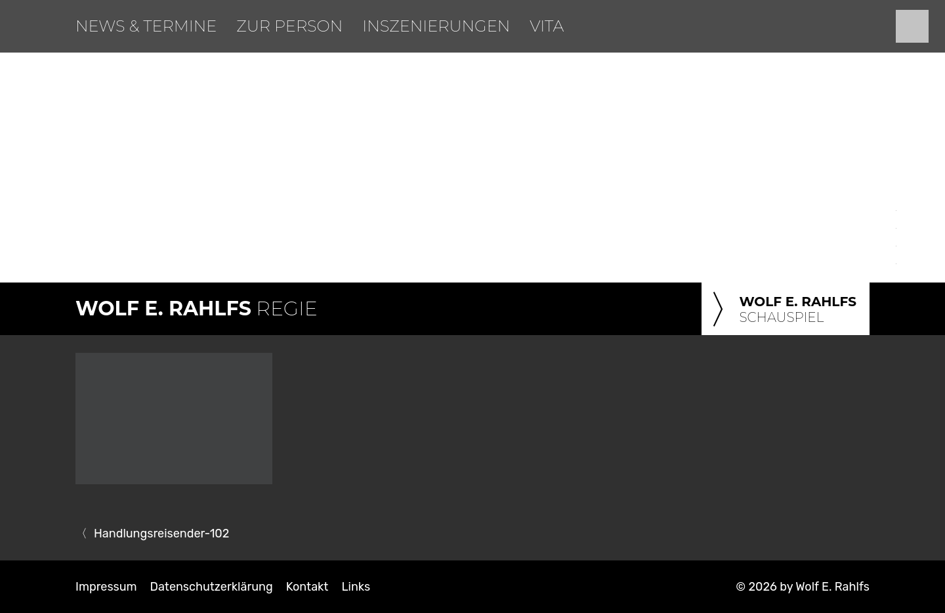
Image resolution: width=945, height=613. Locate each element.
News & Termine (146, 25)
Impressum (106, 586)
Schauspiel (782, 310)
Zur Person (289, 25)
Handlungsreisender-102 (161, 533)
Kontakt (307, 586)
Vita (547, 25)
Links (355, 586)
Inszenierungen (436, 25)
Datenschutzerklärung (211, 586)
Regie (196, 308)
